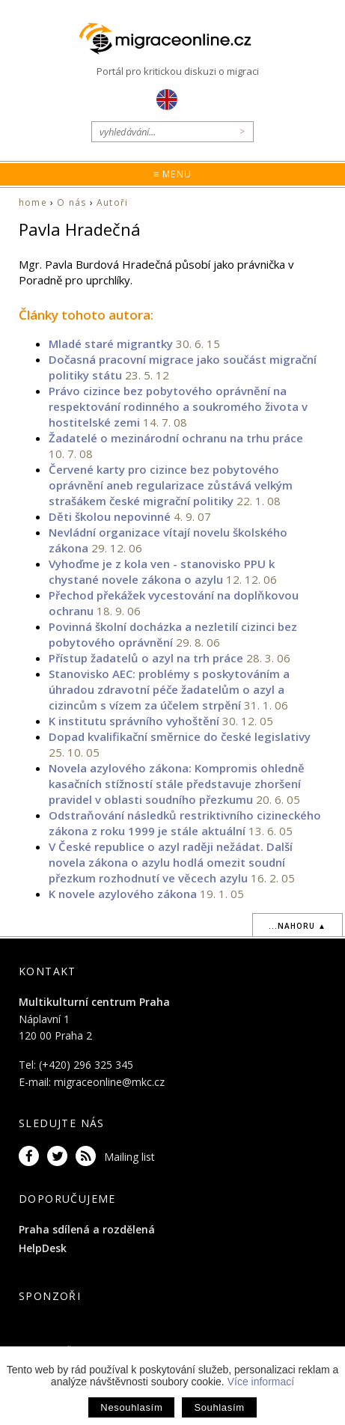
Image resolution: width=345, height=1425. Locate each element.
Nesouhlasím (131, 1407)
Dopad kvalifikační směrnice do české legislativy (180, 736)
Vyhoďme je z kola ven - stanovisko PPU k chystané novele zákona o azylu (162, 571)
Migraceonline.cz (172, 38)
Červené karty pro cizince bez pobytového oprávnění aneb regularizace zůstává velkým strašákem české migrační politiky (171, 485)
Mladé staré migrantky (111, 343)
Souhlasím (219, 1407)
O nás (71, 202)
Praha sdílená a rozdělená (87, 1229)
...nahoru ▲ (297, 926)
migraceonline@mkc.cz (109, 1082)
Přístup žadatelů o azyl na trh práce (146, 657)
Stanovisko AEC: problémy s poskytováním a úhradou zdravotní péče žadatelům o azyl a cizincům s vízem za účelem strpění (169, 689)
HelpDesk (43, 1248)
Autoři (112, 202)
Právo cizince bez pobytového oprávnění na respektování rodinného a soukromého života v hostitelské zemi (178, 406)
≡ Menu (172, 174)
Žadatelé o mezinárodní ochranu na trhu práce (176, 437)
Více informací (261, 1382)
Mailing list (129, 1157)
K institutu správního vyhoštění (134, 720)
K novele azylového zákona (123, 893)
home (33, 202)
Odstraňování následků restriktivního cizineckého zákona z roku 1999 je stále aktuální (185, 823)
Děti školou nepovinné (110, 516)
